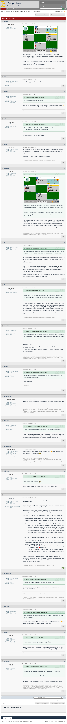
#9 (64, 325)
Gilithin (6, 421)
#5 (64, 144)
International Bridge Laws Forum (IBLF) (23, 11)
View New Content (59, 11)
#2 (64, 76)
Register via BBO (46, 6)
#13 (64, 446)
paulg (6, 366)
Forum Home (11, 721)
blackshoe (7, 396)
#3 (64, 91)
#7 (64, 242)
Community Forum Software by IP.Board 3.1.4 (55, 721)
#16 (64, 573)
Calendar (15, 8)
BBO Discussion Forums (6, 11)
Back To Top (4, 721)
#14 (64, 471)
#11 (64, 396)
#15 (64, 495)
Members (9, 8)
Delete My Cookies (18, 721)
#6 (64, 168)
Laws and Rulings (37, 11)
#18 (64, 632)
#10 (64, 366)
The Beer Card (26, 385)
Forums (3, 8)
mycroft (6, 495)
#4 (64, 119)
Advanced (65, 9)
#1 (64, 21)
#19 (64, 661)
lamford (6, 21)
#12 (64, 420)
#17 (64, 606)
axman (6, 168)
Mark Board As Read (27, 721)
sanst (6, 91)
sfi (5, 77)
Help (62, 6)
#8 (64, 285)
